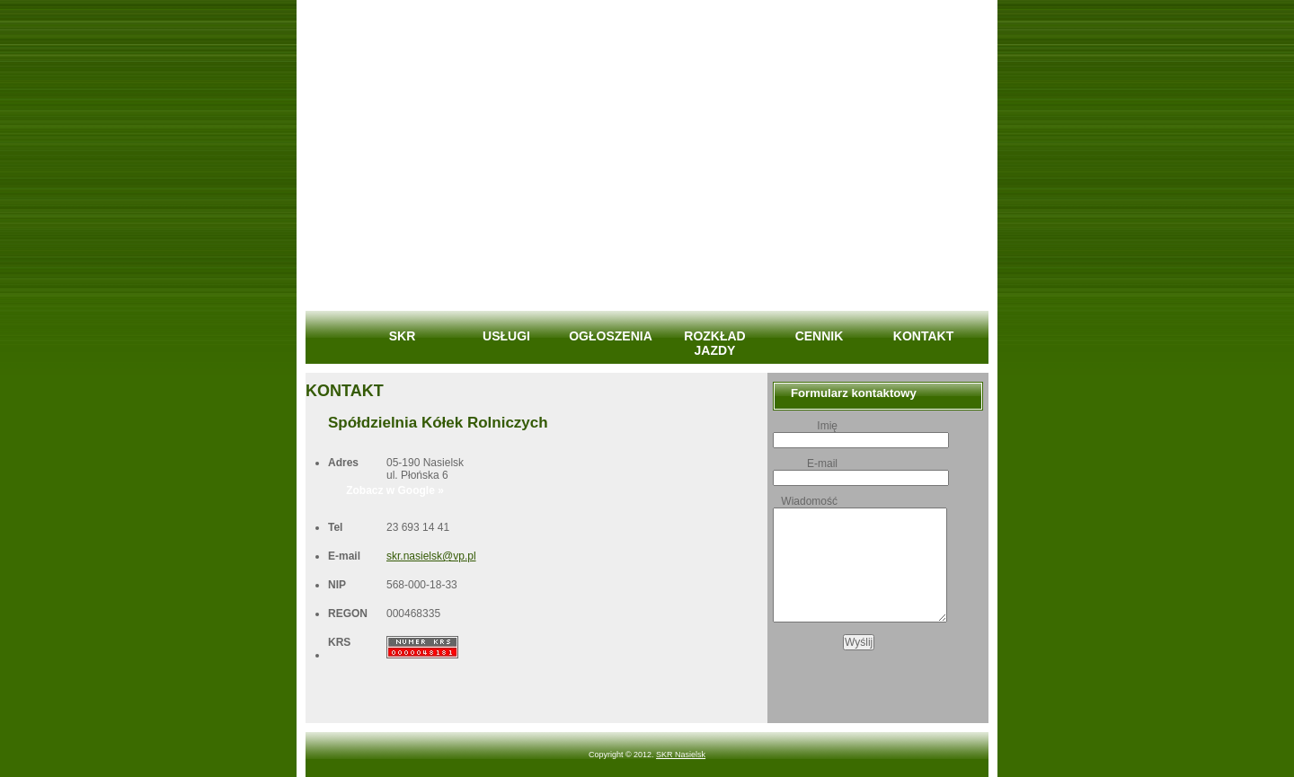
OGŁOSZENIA (610, 336)
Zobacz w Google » (395, 490)
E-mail (822, 463)
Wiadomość (809, 501)
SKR (402, 336)
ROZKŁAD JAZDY (714, 343)
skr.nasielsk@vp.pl (431, 556)
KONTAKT (923, 336)
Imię (827, 425)
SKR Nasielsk (680, 754)
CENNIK (819, 336)
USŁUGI (506, 336)
